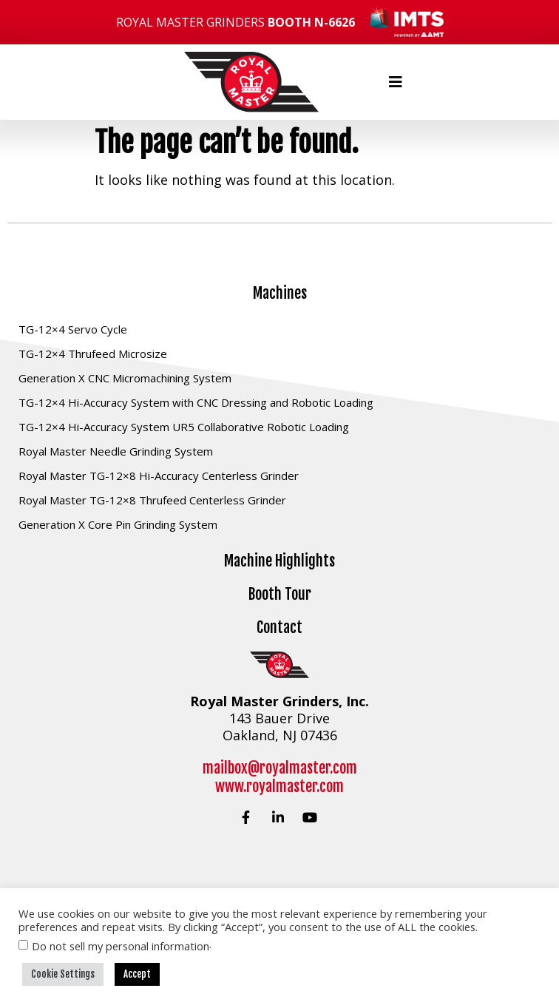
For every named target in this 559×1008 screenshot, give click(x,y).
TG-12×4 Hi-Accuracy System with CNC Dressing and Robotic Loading (195, 402)
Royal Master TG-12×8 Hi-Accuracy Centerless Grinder (158, 475)
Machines (280, 293)
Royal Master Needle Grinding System (115, 451)
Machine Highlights (279, 561)
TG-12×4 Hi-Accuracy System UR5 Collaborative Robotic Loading (183, 426)
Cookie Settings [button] (63, 974)
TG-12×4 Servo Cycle (72, 329)
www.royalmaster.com (279, 786)
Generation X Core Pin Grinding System (117, 524)
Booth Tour (279, 594)
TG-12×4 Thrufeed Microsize (92, 353)
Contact (279, 627)
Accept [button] (137, 974)
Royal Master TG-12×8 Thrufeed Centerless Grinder (152, 500)
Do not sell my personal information (120, 946)
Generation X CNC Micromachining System (124, 378)
